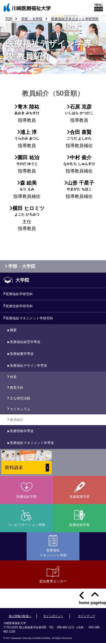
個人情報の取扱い (20, 616)
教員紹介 (16, 420)
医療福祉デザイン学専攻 (28, 366)
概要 (13, 330)
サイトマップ (86, 616)
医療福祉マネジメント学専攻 (32, 443)
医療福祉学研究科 (19, 294)
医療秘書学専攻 (22, 354)
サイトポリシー (53, 616)
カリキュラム (20, 409)
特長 (13, 377)
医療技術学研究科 (19, 306)
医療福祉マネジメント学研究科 (75, 19)
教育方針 (16, 388)
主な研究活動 (20, 398)
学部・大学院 (18, 266)
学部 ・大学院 (31, 19)
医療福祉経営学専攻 (25, 342)
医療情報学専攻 (22, 431)
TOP (8, 19)
